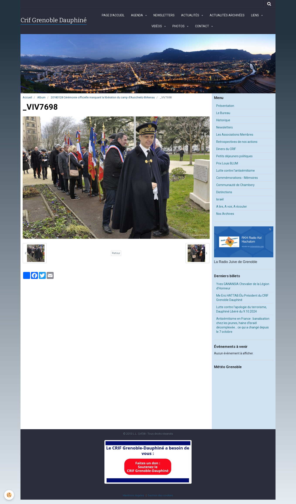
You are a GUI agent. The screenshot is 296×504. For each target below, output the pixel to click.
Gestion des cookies (160, 495)
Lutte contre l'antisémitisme (235, 170)
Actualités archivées (227, 15)
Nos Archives (225, 213)
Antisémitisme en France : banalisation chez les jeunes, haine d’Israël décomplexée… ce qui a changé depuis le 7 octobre (242, 325)
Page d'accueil (113, 15)
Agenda (137, 15)
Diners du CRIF (226, 149)
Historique (223, 120)
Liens (255, 15)
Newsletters (164, 15)
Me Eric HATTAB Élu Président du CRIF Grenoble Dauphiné (242, 298)
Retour (116, 253)
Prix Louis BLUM (227, 163)
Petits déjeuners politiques (234, 156)
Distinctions (224, 192)
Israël (220, 199)
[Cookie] (9, 495)
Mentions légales (133, 495)
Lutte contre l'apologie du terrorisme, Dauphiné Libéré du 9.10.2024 (241, 309)
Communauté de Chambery (235, 185)
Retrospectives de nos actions (236, 142)
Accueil (27, 97)
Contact (202, 26)
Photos (178, 26)
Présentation (225, 106)
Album (41, 97)
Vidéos (157, 26)
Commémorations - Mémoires (237, 177)
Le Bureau (223, 113)
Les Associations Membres (234, 134)
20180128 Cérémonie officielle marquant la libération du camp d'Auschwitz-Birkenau (103, 97)
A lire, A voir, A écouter (231, 206)
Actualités (190, 15)
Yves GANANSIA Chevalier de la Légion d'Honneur (242, 286)
